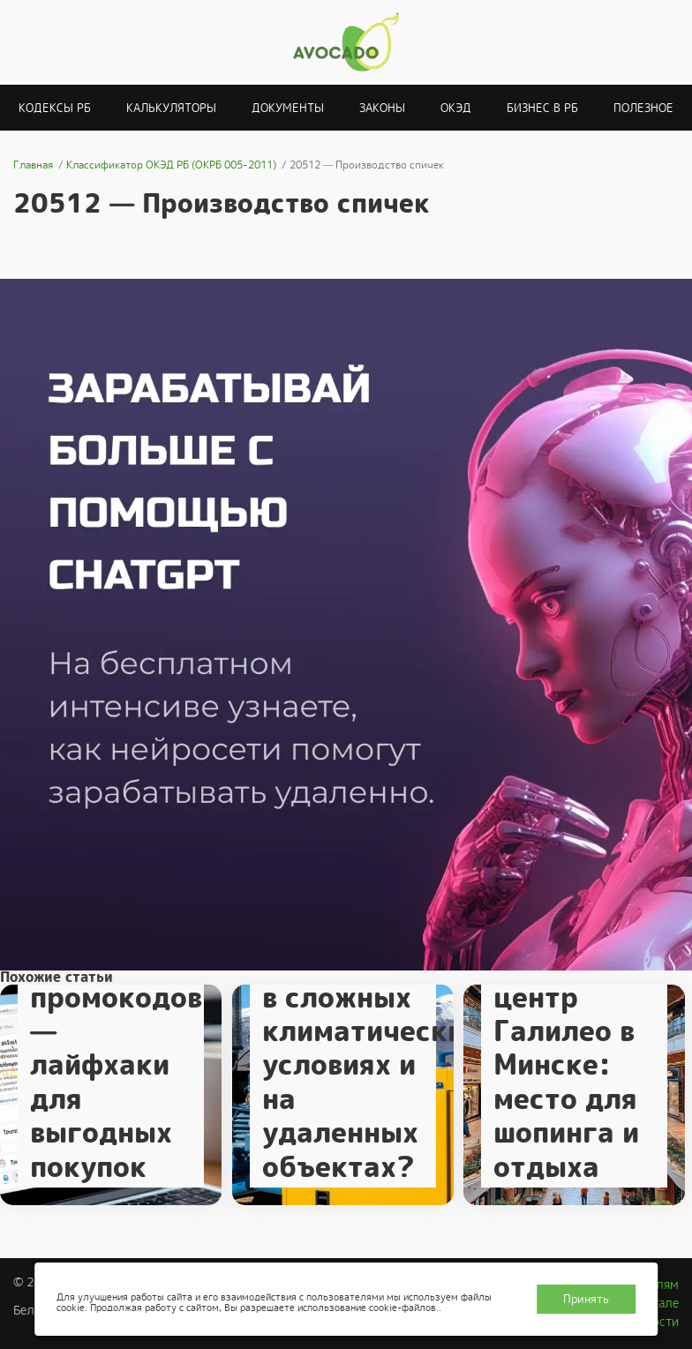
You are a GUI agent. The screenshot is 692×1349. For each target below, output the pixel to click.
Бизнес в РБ (542, 108)
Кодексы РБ (55, 108)
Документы (288, 108)
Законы (382, 108)
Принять (586, 1299)
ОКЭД (455, 108)
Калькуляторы (171, 108)
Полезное (643, 108)
